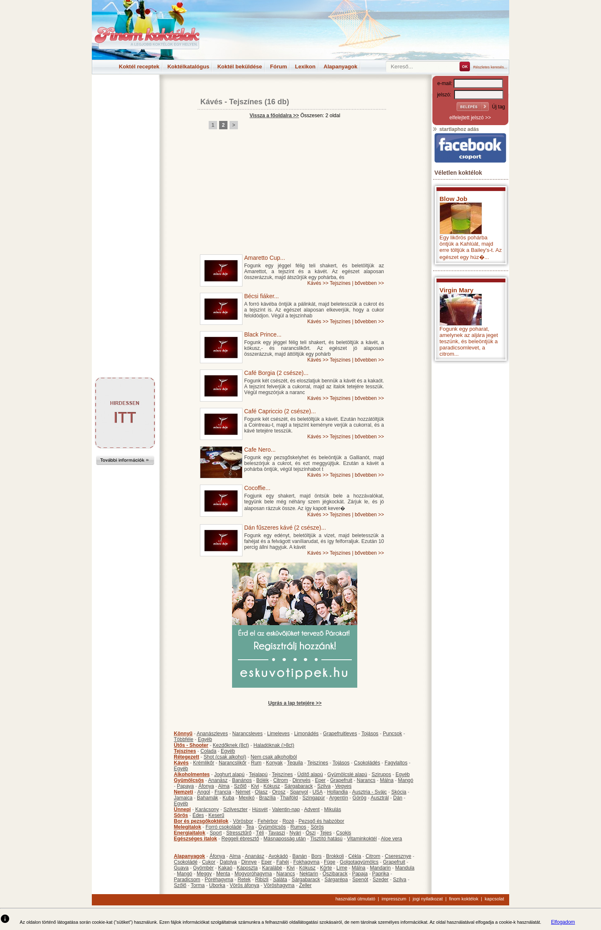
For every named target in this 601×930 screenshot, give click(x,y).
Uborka (217, 885)
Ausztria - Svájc (369, 792)
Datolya (228, 862)
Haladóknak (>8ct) (273, 745)
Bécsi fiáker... (261, 296)
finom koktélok (463, 898)
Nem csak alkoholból (274, 757)
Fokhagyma (306, 862)
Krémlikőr (204, 763)
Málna (387, 780)
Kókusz (271, 786)
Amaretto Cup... (264, 257)
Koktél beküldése (239, 66)
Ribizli (261, 879)
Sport (216, 833)
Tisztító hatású (326, 839)
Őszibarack (335, 874)
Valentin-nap (286, 809)
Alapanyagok (340, 66)
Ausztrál (380, 798)
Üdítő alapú (310, 774)
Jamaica (183, 798)
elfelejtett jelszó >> (470, 118)
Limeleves (278, 733)
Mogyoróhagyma (253, 874)
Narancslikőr (233, 763)
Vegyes (343, 786)
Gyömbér (203, 868)
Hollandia (337, 792)
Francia (223, 792)
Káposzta (247, 868)
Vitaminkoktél (361, 839)
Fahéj (282, 862)
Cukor (208, 862)
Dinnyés (302, 780)
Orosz (278, 792)
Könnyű (183, 733)
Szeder (381, 879)
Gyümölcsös (189, 780)
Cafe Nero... (259, 449)
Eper (320, 780)
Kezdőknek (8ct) (231, 745)
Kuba (228, 798)
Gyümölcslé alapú (347, 774)
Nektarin (308, 874)
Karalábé (272, 868)
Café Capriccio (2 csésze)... (280, 411)
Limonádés (306, 733)
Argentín (338, 798)
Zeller (305, 885)
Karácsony (207, 809)
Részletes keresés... (490, 67)
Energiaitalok (189, 833)
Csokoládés (367, 763)
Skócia (398, 792)
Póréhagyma (219, 879)
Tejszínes (246, 102)
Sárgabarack (298, 786)
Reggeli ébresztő (240, 839)
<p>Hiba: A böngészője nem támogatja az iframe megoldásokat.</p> (470, 474)
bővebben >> (369, 283)
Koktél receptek (139, 66)
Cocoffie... (257, 488)
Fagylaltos (395, 763)
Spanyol (299, 792)
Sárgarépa (336, 879)
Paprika (380, 874)
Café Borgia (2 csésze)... (276, 372)
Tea (250, 827)
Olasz (261, 792)
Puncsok (392, 733)
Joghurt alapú (229, 774)
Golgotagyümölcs (359, 862)
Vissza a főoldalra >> (274, 115)
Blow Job (453, 198)
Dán (397, 798)
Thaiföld (289, 798)
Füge (329, 862)
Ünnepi (182, 809)
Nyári (295, 833)
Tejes (326, 833)
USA (318, 792)
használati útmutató (355, 898)
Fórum (278, 66)
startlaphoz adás (455, 129)
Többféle (184, 739)
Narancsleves (247, 733)
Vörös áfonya (244, 885)
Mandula (404, 868)
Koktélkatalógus (188, 66)
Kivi (255, 786)
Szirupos (381, 774)
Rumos (298, 827)
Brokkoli (335, 856)
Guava (181, 868)
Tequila (295, 763)
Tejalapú (258, 774)
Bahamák (207, 798)
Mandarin (380, 868)
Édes (198, 815)
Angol (203, 792)
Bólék (262, 780)
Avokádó (278, 856)
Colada (208, 751)
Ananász (218, 780)
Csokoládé (186, 862)
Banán (299, 856)
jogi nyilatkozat (428, 898)
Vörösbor (243, 821)
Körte (326, 868)
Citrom (280, 780)
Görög (359, 798)
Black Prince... (262, 334)
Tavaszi (276, 833)
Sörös (181, 815)
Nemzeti (183, 792)
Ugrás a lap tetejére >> (294, 703)
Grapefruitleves (340, 733)
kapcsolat (494, 898)
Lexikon (305, 66)
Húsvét (260, 809)
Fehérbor (268, 821)
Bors (316, 856)
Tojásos (370, 733)
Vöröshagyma (279, 885)
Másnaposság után (284, 839)
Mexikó (247, 798)
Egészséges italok (195, 839)
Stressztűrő (239, 833)
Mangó (406, 780)
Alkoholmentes (192, 774)
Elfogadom (563, 922)
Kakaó (225, 868)
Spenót (360, 879)
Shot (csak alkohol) (225, 757)
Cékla (354, 856)
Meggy (204, 874)
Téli (260, 833)
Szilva (324, 786)
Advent (311, 809)
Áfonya (206, 786)
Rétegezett (186, 757)
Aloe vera (391, 839)
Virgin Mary (456, 290)
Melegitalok (187, 827)
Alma (224, 786)
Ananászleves (212, 733)
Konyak (274, 763)
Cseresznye (398, 856)
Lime (341, 868)
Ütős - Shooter (191, 745)
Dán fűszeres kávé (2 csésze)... (285, 527)
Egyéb (205, 739)
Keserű (216, 815)
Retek (243, 879)
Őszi (311, 833)
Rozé (288, 821)
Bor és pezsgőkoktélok (201, 821)
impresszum (393, 898)
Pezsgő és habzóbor (321, 821)
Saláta (280, 879)
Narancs (366, 780)
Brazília (267, 798)
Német (243, 792)
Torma (198, 885)
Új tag (498, 107)
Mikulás (332, 809)
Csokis (343, 833)
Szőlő (240, 786)
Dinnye (249, 862)
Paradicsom (187, 879)
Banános (242, 780)
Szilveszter (235, 809)
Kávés (211, 102)
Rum (256, 763)
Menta (223, 874)
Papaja (359, 874)
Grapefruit (341, 780)
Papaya (185, 786)
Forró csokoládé (224, 827)
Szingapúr (313, 798)
